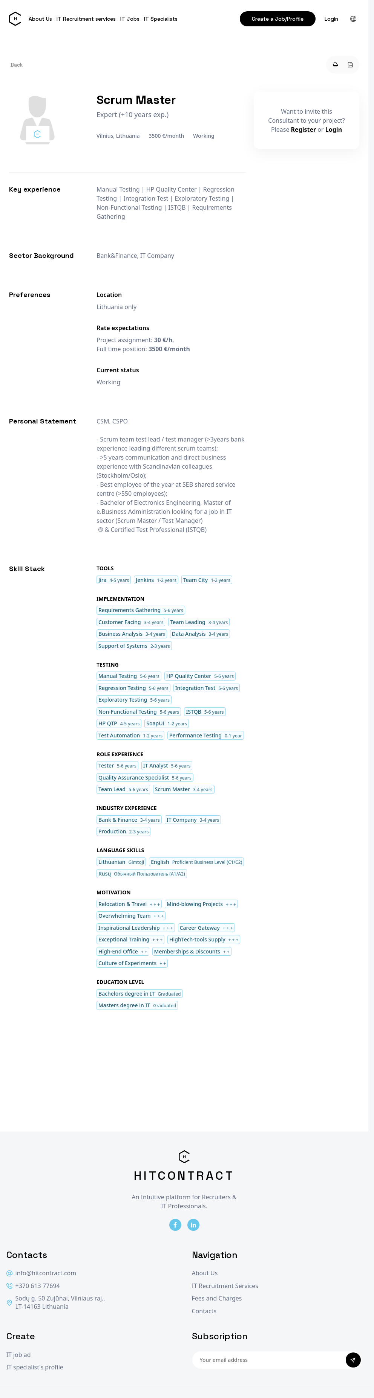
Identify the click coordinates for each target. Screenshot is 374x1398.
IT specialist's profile (34, 1367)
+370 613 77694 (33, 1286)
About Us (40, 18)
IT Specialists (161, 18)
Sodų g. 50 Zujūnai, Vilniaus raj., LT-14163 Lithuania (55, 1302)
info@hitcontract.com (41, 1273)
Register (303, 129)
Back (17, 64)
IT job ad (18, 1355)
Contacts (204, 1311)
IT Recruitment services (86, 18)
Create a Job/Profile (277, 18)
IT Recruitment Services (225, 1286)
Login (331, 18)
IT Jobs (129, 18)
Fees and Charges (217, 1298)
